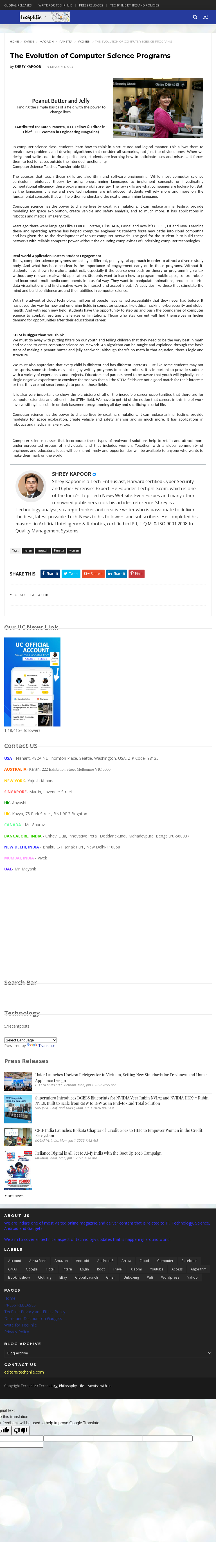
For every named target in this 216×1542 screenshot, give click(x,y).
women (86, 44)
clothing (44, 1300)
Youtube (156, 1292)
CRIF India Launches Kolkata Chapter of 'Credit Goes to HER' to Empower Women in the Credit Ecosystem (118, 1155)
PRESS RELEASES (20, 1327)
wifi (150, 1300)
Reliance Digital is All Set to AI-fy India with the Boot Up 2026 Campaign (98, 1176)
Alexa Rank (37, 1283)
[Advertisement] (108, 953)
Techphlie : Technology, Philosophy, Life (52, 1407)
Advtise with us (99, 1407)
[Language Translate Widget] (30, 1063)
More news (13, 1218)
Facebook (189, 1283)
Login (84, 1292)
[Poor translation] (21, 1452)
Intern (67, 1292)
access (177, 1292)
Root (101, 1292)
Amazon (61, 1283)
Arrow (126, 1283)
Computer (165, 1283)
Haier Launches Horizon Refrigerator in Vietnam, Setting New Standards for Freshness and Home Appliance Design (120, 1100)
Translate (41, 1068)
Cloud (144, 1283)
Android (82, 1283)
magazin (48, 44)
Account (14, 1283)
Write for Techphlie (55, 5)
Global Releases (18, 5)
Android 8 (105, 1283)
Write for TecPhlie (20, 1347)
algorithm (198, 1292)
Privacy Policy (16, 1354)
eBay (63, 1300)
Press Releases (91, 5)
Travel (118, 1292)
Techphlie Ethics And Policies (134, 5)
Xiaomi (136, 1292)
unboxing (131, 1300)
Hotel (50, 1292)
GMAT (13, 1292)
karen (31, 44)
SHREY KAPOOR (73, 494)
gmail (110, 1300)
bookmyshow (19, 1300)
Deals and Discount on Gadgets (33, 1341)
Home (16, 44)
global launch (86, 1300)
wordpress (170, 1300)
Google (32, 1292)
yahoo (192, 1300)
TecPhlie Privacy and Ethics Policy (34, 1334)
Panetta (67, 44)
